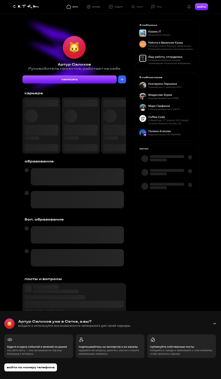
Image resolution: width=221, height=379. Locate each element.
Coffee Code (156, 117)
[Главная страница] (26, 7)
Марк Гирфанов (159, 106)
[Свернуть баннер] (215, 324)
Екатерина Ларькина (162, 83)
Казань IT (154, 31)
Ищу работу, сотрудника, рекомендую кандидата (165, 56)
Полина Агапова (159, 131)
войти (201, 6)
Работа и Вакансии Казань (165, 42)
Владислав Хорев (160, 95)
